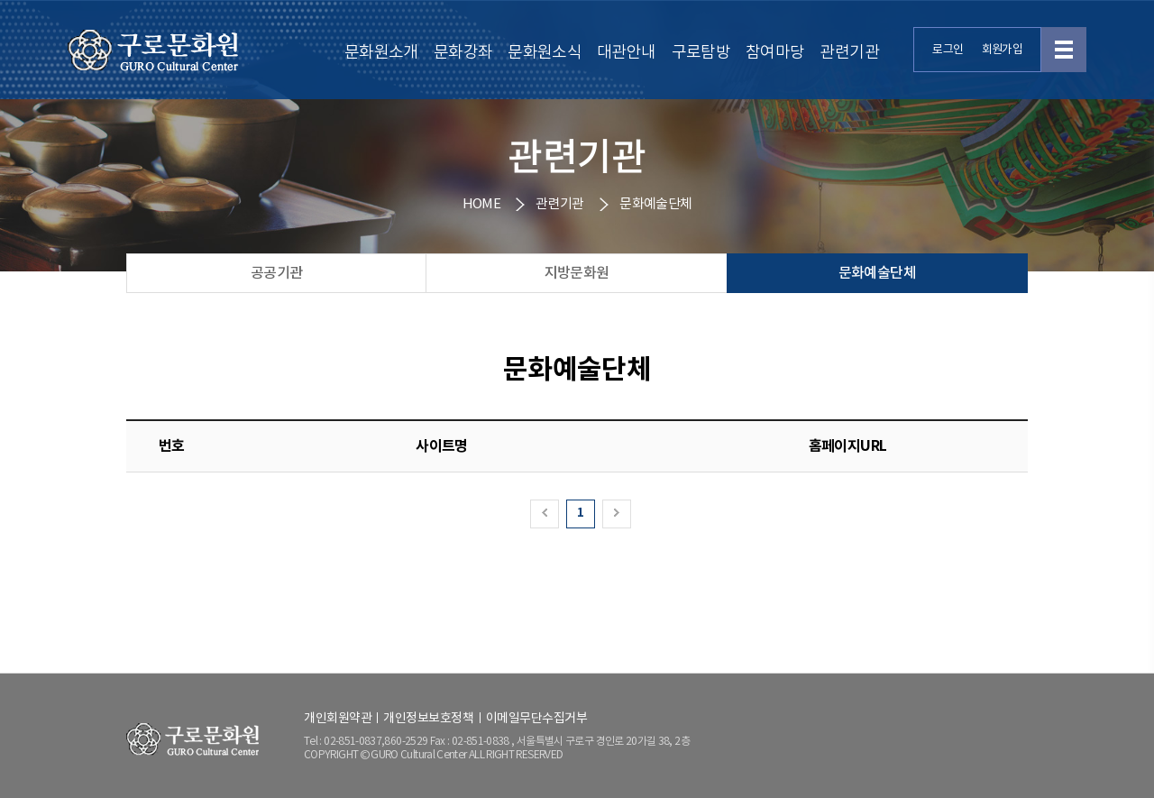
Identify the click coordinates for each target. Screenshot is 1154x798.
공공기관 (276, 273)
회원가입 (1002, 50)
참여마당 (775, 52)
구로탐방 (701, 52)
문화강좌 (463, 52)
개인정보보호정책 (428, 718)
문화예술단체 (877, 273)
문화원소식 (545, 52)
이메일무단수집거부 (537, 718)
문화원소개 (381, 52)
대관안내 (626, 52)
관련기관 (849, 52)
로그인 (947, 50)
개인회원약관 (337, 718)
